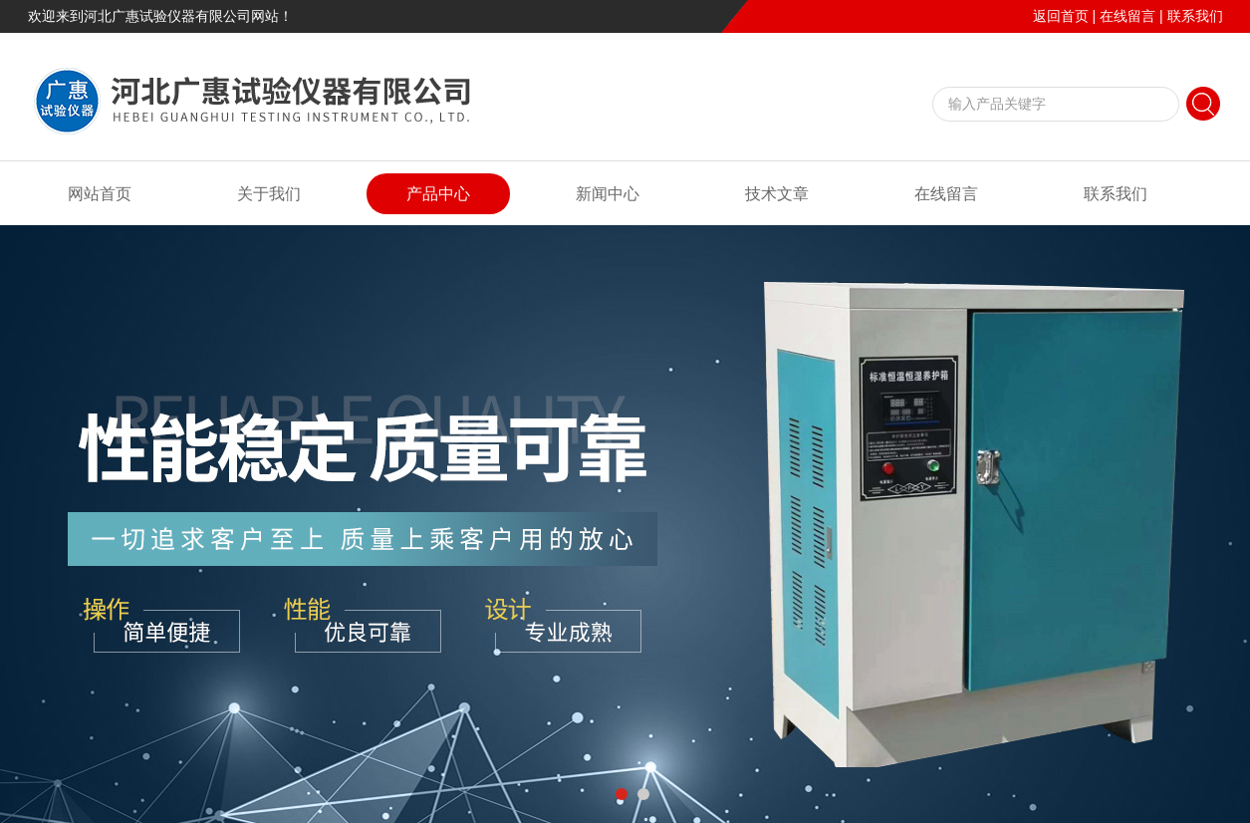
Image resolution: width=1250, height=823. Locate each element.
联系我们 (1195, 16)
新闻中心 (607, 193)
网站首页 (99, 193)
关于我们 (269, 193)
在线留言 (1127, 16)
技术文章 (777, 193)
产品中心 (438, 193)
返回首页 (1061, 16)
